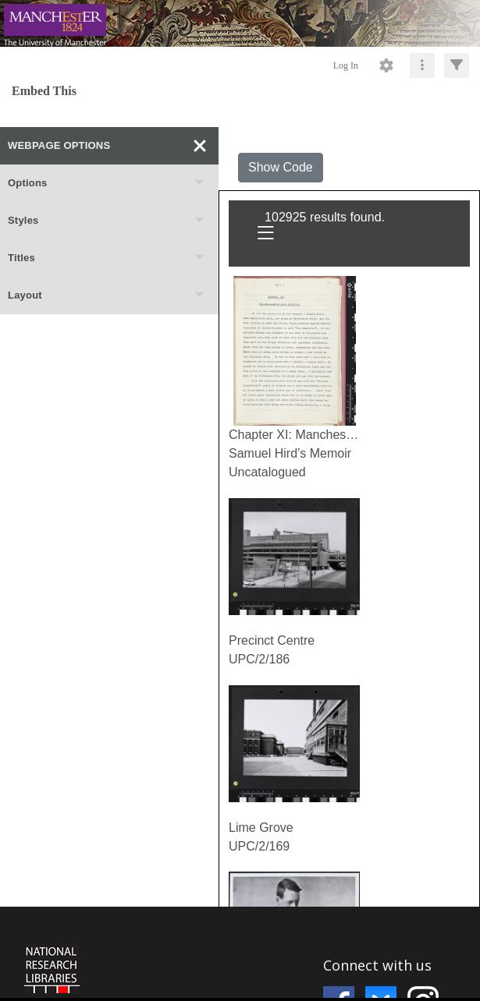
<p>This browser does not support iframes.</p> (240, 952)
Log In (345, 65)
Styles (107, 220)
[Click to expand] (456, 65)
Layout (107, 295)
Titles (107, 258)
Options (107, 183)
